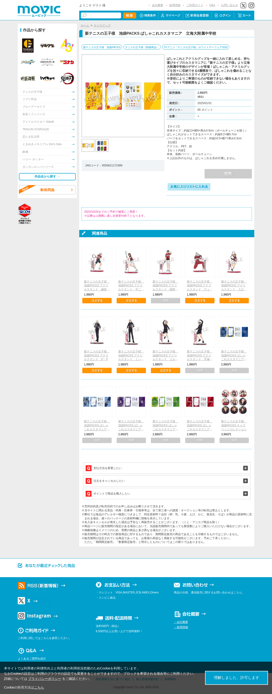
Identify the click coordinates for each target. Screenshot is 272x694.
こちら (39, 687)
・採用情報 (181, 627)
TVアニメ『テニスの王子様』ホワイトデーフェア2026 (196, 47)
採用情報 (174, 5)
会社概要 (157, 5)
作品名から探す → (47, 176)
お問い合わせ (229, 5)
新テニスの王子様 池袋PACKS (101, 47)
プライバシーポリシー (44, 679)
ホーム (85, 25)
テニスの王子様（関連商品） (142, 47)
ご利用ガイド (194, 5)
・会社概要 (181, 622)
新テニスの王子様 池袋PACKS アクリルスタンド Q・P (97, 355)
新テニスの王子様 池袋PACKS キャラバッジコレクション (234, 425)
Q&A (212, 5)
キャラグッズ (102, 25)
